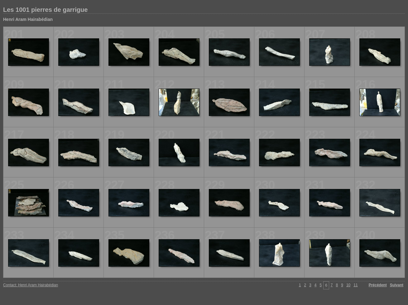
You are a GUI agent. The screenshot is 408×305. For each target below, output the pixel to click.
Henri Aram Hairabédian (28, 19)
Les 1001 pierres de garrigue (45, 9)
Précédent (378, 285)
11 (355, 285)
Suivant (396, 285)
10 (348, 285)
